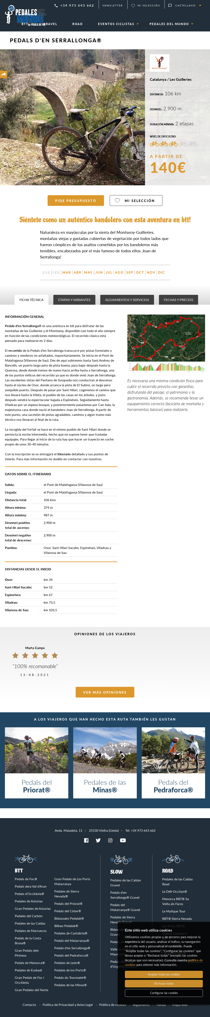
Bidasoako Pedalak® (69, 918)
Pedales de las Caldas (30, 923)
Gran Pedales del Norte (31, 990)
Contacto (29, 1005)
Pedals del (36, 786)
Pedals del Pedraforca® (71, 955)
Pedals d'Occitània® (29, 894)
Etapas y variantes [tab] (74, 300)
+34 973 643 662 (77, 5)
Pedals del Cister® (67, 911)
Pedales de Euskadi (28, 970)
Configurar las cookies (164, 993)
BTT (19, 871)
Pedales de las (105, 786)
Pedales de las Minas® (70, 985)
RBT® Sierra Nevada (177, 918)
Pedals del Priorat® (68, 903)
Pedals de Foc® (26, 879)
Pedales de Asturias (29, 901)
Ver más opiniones (105, 692)
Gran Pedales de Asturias (33, 908)
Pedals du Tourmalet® (70, 977)
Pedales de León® (67, 963)
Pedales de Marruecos (31, 931)
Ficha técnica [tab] (31, 300)
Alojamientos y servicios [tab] (127, 300)
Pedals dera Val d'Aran (31, 886)
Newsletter (113, 5)
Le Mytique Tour (173, 911)
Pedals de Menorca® (30, 963)
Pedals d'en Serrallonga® (72, 948)
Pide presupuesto (75, 201)
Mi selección (149, 5)
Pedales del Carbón (28, 916)
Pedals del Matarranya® (71, 940)
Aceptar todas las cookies (164, 974)
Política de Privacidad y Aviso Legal (68, 1005)
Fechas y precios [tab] (178, 300)
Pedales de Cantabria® (70, 933)
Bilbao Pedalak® (66, 926)
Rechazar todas (163, 983)
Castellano (185, 5)
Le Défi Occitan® (174, 891)
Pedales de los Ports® (70, 970)
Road (167, 871)
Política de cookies (112, 1005)
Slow (116, 872)
